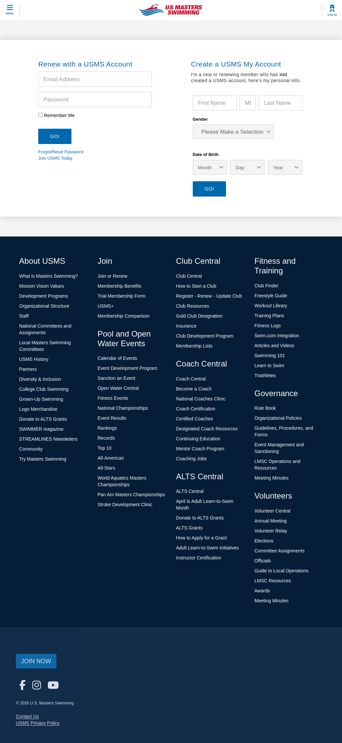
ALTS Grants (189, 527)
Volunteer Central (272, 511)
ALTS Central (190, 491)
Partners (28, 369)
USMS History (34, 359)
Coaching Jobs (191, 458)
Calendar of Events (117, 358)
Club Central (189, 276)
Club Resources (192, 306)
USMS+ (106, 306)
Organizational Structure (44, 306)
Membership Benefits (120, 286)
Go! (209, 189)
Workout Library (271, 305)
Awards (262, 590)
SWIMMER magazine (41, 429)
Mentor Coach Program (200, 448)
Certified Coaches (194, 418)
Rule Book (265, 408)
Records (106, 438)
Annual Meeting (271, 520)
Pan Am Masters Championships (131, 494)
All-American (111, 458)
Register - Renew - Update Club (209, 296)
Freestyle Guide (271, 295)
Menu (10, 13)
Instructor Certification (198, 557)
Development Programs (43, 296)
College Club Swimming (44, 389)
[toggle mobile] (10, 10)
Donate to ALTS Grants (43, 419)
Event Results (112, 418)
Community (31, 449)
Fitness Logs (268, 325)
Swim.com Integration (277, 335)
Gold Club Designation (199, 316)
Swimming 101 (270, 355)
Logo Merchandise (38, 409)
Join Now (36, 661)
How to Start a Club (196, 286)
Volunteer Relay (271, 530)
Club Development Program (205, 336)
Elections (264, 540)
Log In (332, 14)
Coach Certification (195, 408)
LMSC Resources (273, 580)
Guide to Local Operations (282, 570)
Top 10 (105, 448)
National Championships (123, 408)
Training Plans (269, 315)
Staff (24, 316)
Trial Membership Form (122, 296)
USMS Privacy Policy (37, 723)
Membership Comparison (124, 316)
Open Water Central (118, 388)
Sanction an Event (117, 378)
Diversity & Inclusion (40, 379)
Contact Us (27, 716)
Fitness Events (113, 398)
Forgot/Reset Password (60, 151)
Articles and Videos (274, 345)
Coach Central (191, 378)
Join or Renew (113, 276)
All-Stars (106, 468)
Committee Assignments (280, 550)
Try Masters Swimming (42, 459)
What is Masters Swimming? (48, 276)
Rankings (107, 428)
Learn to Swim (269, 365)
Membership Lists (194, 346)
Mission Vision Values (41, 286)
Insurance (186, 326)
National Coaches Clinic (201, 398)
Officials (263, 560)
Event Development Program (128, 368)
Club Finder (267, 285)
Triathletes (265, 375)
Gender (200, 119)
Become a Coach (194, 388)
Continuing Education (198, 438)
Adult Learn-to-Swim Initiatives (207, 547)
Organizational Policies (278, 418)
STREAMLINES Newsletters (48, 439)
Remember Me (59, 115)
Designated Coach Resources (207, 428)
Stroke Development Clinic (125, 504)
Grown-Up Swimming (41, 399)
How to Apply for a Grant (201, 537)
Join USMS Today (55, 158)
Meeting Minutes (272, 478)
